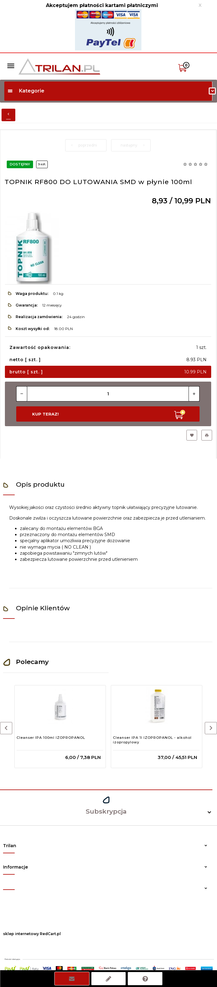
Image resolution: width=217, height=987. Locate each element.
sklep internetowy (21, 933)
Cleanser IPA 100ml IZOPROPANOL (51, 737)
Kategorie (25, 91)
